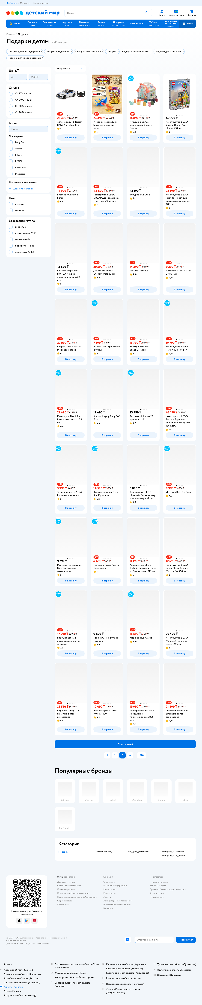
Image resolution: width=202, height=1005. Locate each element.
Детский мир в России (17, 943)
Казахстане (34, 943)
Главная (10, 34)
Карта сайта (62, 904)
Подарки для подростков (174, 855)
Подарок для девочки (138, 851)
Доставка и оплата (66, 881)
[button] (187, 24)
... (135, 755)
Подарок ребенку (103, 851)
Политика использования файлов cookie (77, 897)
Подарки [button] (63, 851)
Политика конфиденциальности (73, 893)
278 (142, 755)
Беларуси (46, 943)
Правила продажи (66, 889)
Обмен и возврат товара (69, 885)
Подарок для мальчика (173, 851)
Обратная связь (64, 900)
